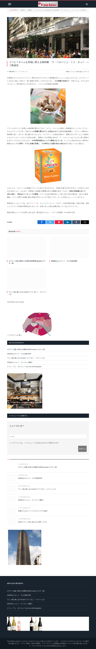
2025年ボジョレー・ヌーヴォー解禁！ (20, 362)
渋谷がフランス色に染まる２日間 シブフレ (32, 522)
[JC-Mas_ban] (48, 630)
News (68, 71)
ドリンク (72, 71)
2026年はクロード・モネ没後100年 (64, 261)
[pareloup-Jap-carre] (24, 408)
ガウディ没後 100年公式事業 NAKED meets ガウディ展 (27, 262)
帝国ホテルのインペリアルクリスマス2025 (32, 511)
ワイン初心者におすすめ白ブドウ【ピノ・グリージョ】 (27, 293)
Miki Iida (12, 71)
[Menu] (9, 4)
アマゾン (33, 203)
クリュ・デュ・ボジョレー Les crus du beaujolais (24, 366)
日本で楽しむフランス (82, 71)
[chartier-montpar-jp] (24, 564)
